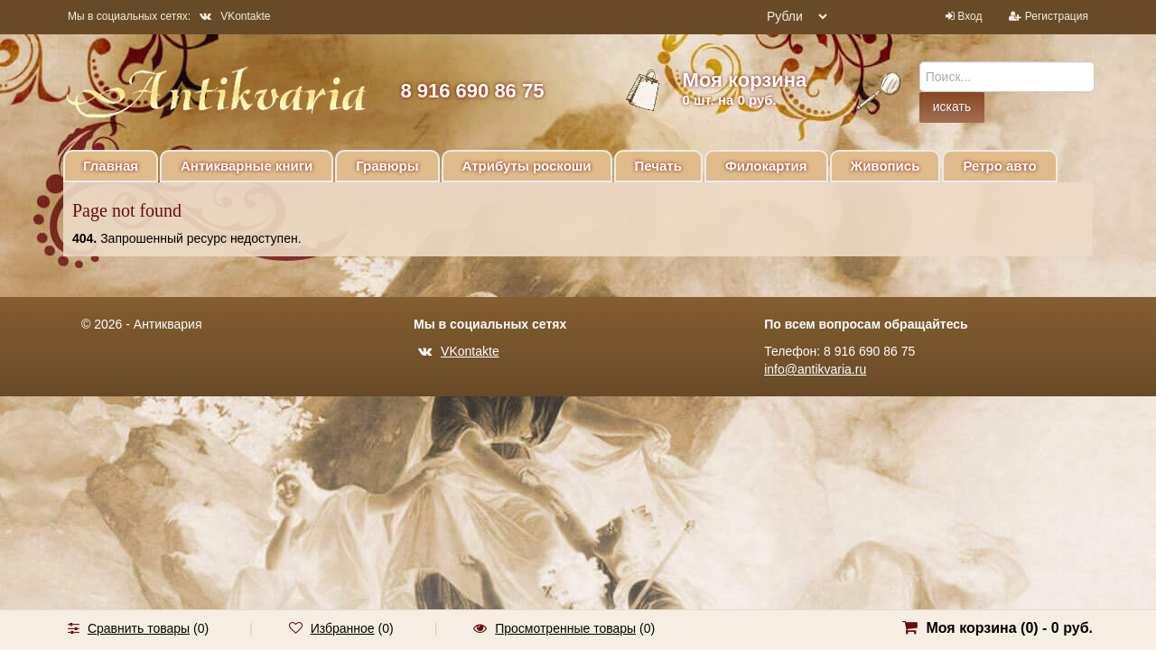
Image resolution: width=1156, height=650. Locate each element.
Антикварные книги (246, 165)
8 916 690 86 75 (472, 90)
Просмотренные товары (565, 628)
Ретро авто (999, 165)
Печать (658, 165)
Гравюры (387, 165)
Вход (969, 16)
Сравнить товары (139, 628)
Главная (110, 165)
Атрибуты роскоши (527, 165)
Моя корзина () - (1009, 628)
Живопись (885, 165)
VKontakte (235, 16)
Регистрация (1056, 16)
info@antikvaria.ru (815, 369)
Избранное (343, 628)
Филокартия (766, 165)
